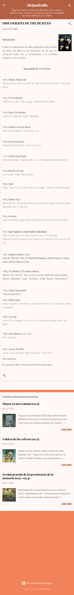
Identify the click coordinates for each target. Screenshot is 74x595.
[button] (70, 24)
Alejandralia (37, 5)
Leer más (66, 429)
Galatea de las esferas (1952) (20, 439)
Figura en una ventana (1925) (20, 404)
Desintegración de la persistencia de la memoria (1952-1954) (27, 476)
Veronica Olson (45, 589)
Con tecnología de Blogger (37, 583)
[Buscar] (70, 6)
